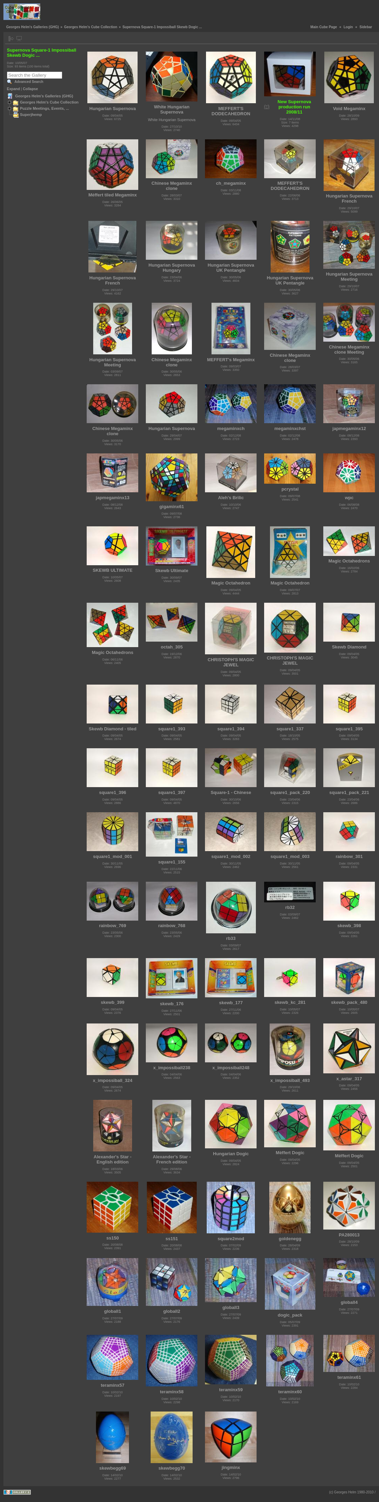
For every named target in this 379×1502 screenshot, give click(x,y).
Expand (13, 89)
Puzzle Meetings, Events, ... (44, 108)
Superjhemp (31, 114)
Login (348, 27)
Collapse (30, 89)
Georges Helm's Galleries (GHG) (32, 27)
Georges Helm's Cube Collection (90, 27)
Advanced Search (28, 82)
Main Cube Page (324, 27)
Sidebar (365, 27)
